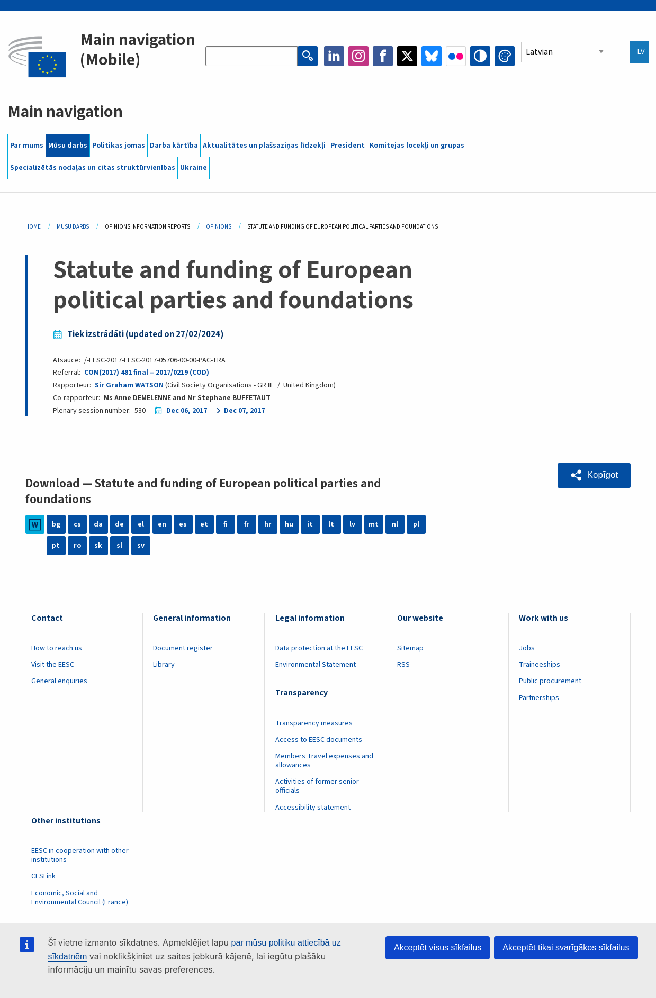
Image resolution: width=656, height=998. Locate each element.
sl (119, 545)
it (310, 524)
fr (246, 524)
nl (395, 524)
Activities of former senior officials (317, 786)
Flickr (456, 56)
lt (331, 524)
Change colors (505, 56)
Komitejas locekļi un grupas (417, 145)
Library (164, 664)
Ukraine (193, 167)
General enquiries (59, 681)
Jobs (527, 648)
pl (416, 524)
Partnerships (539, 698)
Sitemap (410, 648)
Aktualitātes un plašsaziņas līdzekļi (264, 145)
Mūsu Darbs (73, 227)
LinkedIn (334, 56)
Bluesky (431, 56)
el (141, 524)
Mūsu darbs (67, 145)
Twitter (407, 56)
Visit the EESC (52, 664)
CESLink (43, 876)
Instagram (358, 56)
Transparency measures (314, 723)
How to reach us (56, 648)
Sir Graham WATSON (129, 385)
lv (352, 524)
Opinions (218, 227)
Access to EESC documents (318, 739)
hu (289, 524)
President (347, 145)
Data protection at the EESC (319, 648)
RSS (403, 664)
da (98, 524)
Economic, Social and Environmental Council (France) (80, 898)
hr (268, 524)
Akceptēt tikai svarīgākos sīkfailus (565, 947)
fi (225, 524)
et (204, 524)
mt (374, 524)
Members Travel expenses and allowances (324, 760)
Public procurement (550, 681)
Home (33, 227)
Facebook (383, 56)
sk (98, 545)
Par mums (26, 145)
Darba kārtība (174, 145)
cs (77, 524)
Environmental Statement (315, 664)
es (183, 524)
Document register (183, 648)
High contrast (480, 56)
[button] (594, 475)
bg (56, 524)
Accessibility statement (313, 807)
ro (77, 545)
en (162, 524)
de (119, 524)
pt (56, 545)
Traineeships (539, 664)
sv (141, 545)
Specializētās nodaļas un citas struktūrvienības (92, 167)
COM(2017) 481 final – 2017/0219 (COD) (146, 372)
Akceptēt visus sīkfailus (437, 947)
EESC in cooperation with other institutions (80, 855)
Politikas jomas (118, 145)
